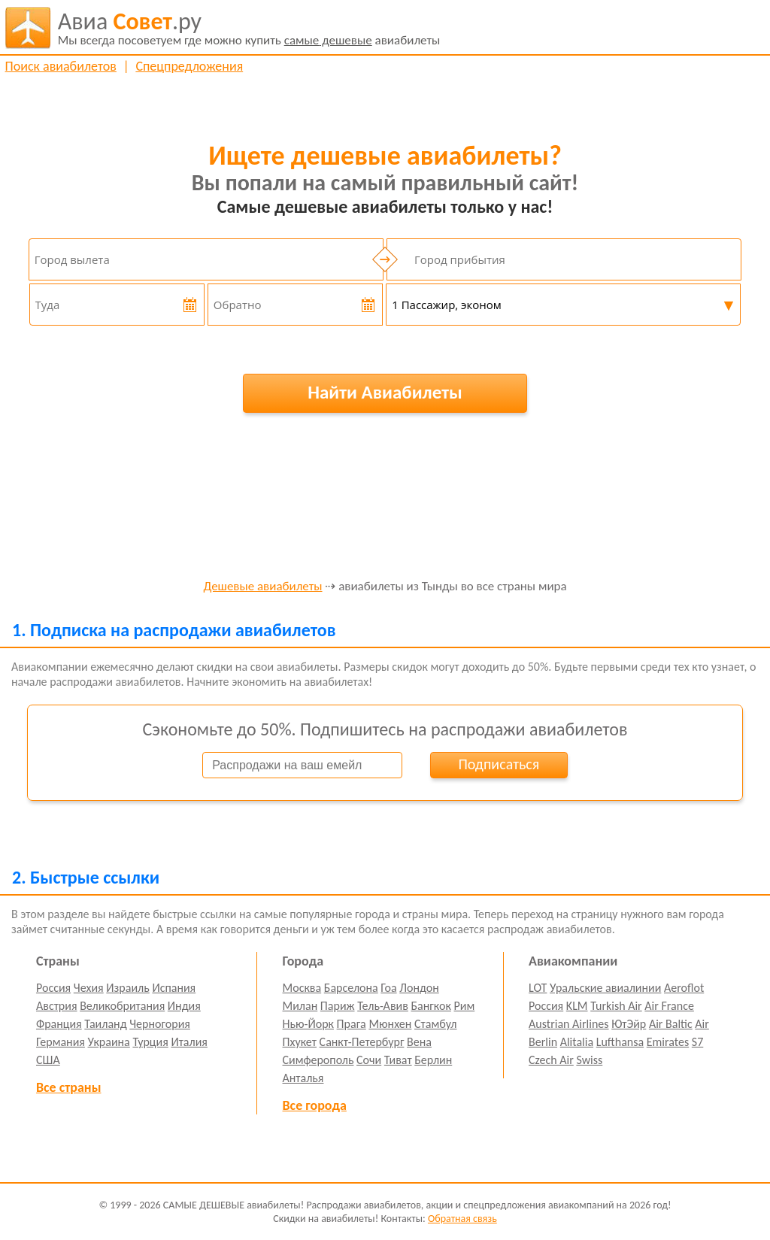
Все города (315, 1105)
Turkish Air (616, 1006)
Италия (189, 1042)
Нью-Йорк (308, 1024)
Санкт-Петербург (362, 1042)
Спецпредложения (189, 66)
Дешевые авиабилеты (262, 587)
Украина (109, 1042)
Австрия (56, 1006)
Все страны (68, 1087)
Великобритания (122, 1006)
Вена (419, 1042)
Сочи (368, 1060)
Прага (351, 1024)
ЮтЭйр (628, 1024)
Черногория (159, 1024)
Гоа (388, 988)
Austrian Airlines (569, 1024)
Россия (53, 988)
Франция (59, 1024)
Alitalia (576, 1042)
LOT (538, 988)
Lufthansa (620, 1042)
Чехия (89, 988)
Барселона (351, 988)
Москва (302, 988)
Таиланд (105, 1024)
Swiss (589, 1060)
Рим (464, 1006)
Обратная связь (462, 1218)
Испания (174, 988)
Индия (184, 1006)
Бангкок (430, 1006)
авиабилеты (249, 28)
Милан (300, 1006)
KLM (577, 1006)
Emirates (668, 1042)
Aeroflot (684, 988)
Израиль (127, 988)
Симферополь (318, 1060)
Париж (337, 1006)
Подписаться (498, 764)
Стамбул (435, 1024)
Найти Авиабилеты (385, 392)
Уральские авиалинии (605, 988)
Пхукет (300, 1042)
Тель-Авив (382, 1006)
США (48, 1060)
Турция (150, 1042)
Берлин (433, 1060)
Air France (669, 1006)
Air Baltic (671, 1024)
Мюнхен (389, 1024)
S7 (697, 1042)
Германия (60, 1042)
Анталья (303, 1078)
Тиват (398, 1060)
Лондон (419, 988)
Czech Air (551, 1060)
